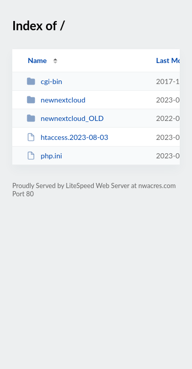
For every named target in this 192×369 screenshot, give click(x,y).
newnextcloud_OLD (65, 118)
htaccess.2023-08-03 (67, 137)
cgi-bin (44, 81)
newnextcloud (56, 99)
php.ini (44, 155)
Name (37, 60)
